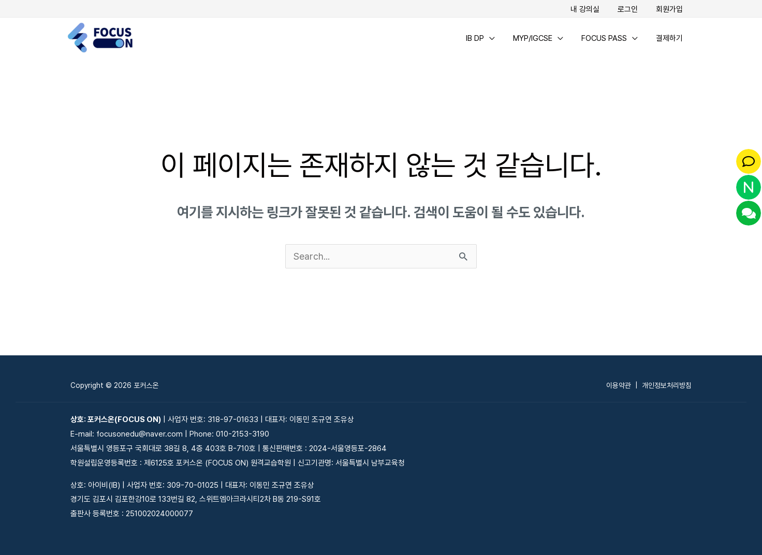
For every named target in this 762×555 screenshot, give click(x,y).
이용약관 (618, 385)
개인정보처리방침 (667, 385)
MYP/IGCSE (539, 37)
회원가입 (670, 9)
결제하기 (670, 37)
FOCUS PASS (608, 37)
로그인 (631, 9)
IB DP (484, 37)
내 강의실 (591, 9)
